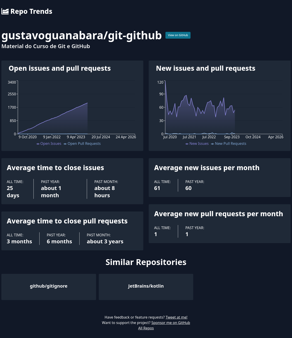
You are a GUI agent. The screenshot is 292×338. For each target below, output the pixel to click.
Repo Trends (26, 11)
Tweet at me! (176, 317)
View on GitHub (178, 35)
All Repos (146, 328)
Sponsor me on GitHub (170, 322)
